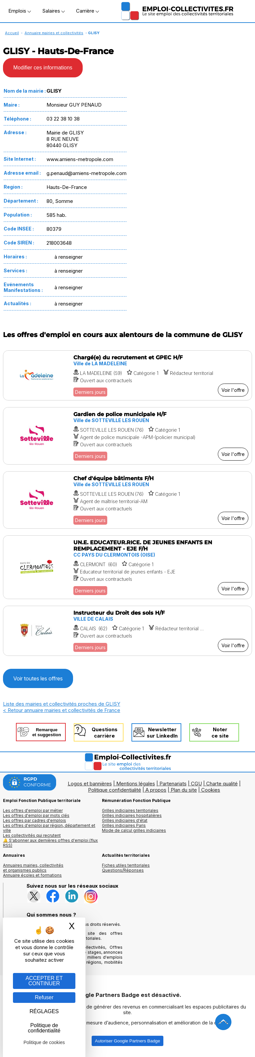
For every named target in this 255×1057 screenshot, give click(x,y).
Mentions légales (135, 783)
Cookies (210, 790)
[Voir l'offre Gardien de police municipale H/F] (127, 435)
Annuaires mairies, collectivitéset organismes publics (33, 868)
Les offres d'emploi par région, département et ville (49, 828)
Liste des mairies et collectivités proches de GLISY (61, 704)
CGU (196, 783)
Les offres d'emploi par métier (33, 810)
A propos (155, 790)
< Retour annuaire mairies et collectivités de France (61, 710)
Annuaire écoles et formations (32, 875)
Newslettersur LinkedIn (162, 732)
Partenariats (173, 783)
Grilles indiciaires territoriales (130, 810)
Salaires (53, 11)
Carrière (87, 11)
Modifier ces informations (42, 67)
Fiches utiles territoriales (126, 865)
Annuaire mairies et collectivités (54, 33)
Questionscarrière (105, 732)
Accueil (12, 33)
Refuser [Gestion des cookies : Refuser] (44, 997)
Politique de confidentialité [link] (44, 1027)
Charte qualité (222, 783)
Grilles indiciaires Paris (124, 825)
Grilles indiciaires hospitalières (132, 815)
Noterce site (220, 732)
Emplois (19, 11)
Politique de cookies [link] (44, 1042)
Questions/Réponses (123, 870)
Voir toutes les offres (38, 678)
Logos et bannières (90, 783)
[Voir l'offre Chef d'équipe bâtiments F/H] (127, 500)
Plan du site (184, 790)
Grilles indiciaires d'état (124, 820)
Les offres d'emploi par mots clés (36, 815)
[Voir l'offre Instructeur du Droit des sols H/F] (127, 631)
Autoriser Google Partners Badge (127, 1040)
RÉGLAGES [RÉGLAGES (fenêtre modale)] (44, 1011)
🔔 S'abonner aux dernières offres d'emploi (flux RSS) (50, 843)
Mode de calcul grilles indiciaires (134, 830)
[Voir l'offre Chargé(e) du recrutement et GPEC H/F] (127, 375)
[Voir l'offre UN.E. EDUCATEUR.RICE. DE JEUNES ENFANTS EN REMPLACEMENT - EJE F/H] (127, 567)
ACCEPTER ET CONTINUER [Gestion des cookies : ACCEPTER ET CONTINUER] (44, 980)
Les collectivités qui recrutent (32, 835)
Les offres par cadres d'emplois (34, 820)
